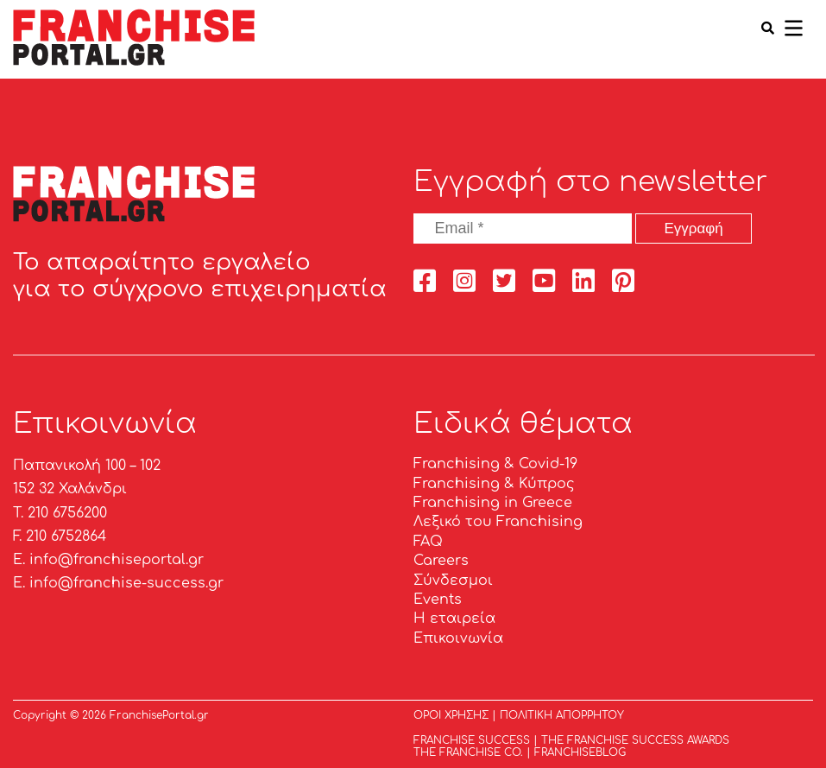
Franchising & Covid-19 (495, 464)
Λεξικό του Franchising (498, 522)
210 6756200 (67, 513)
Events (437, 599)
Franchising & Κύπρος (494, 484)
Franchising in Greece (492, 503)
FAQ (428, 541)
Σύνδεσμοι (453, 580)
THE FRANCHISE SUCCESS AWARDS (635, 740)
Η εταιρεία (454, 618)
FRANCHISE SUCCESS (471, 740)
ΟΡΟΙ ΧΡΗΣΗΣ (451, 715)
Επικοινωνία (458, 638)
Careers (441, 560)
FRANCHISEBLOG (580, 752)
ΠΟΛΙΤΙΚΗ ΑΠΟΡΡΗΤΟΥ (562, 715)
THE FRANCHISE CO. (468, 752)
